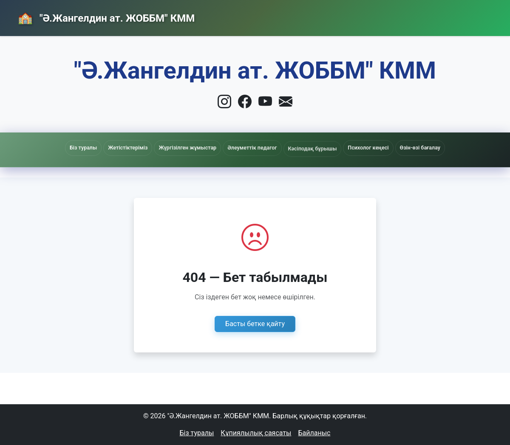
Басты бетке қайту (255, 324)
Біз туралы (197, 433)
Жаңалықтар (361, 16)
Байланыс (424, 15)
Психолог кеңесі (368, 147)
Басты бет (299, 16)
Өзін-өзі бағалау (420, 147)
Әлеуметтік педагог (252, 149)
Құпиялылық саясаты (256, 433)
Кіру (473, 16)
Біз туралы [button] (83, 147)
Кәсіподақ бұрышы (312, 151)
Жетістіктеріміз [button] (127, 147)
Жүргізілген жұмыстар (187, 148)
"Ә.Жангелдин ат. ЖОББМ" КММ (116, 18)
